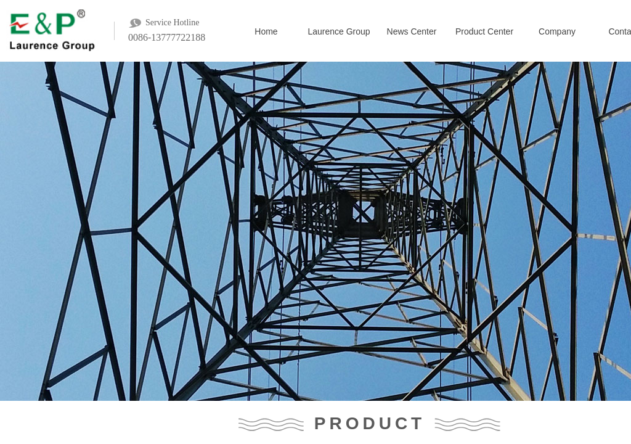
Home (265, 31)
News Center (412, 31)
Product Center (484, 31)
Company (557, 31)
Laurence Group (338, 31)
